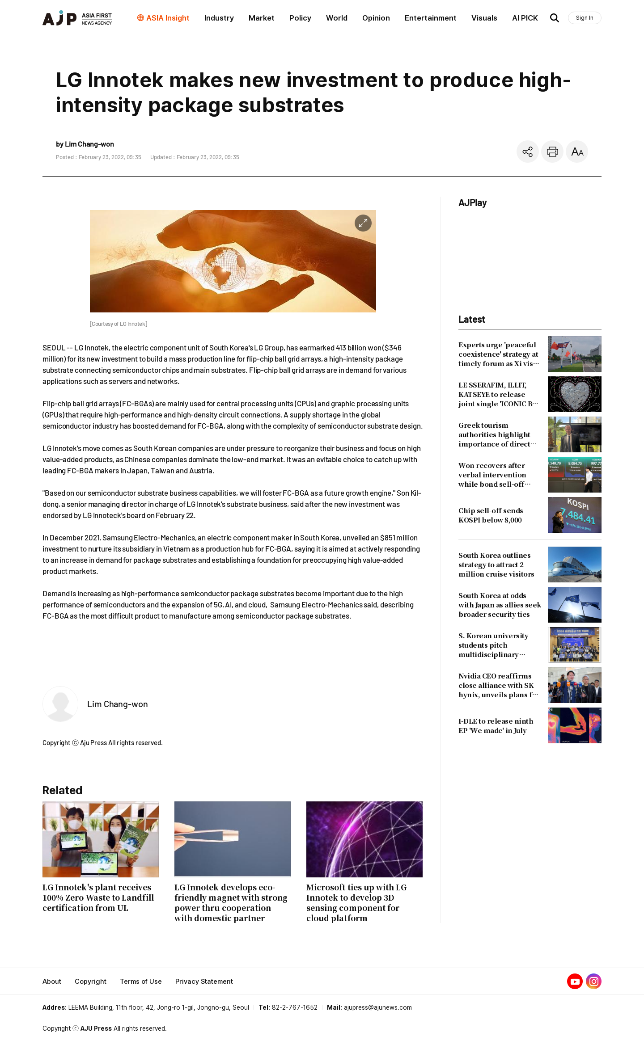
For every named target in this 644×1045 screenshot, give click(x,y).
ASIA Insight (168, 17)
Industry (219, 17)
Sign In (584, 17)
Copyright (90, 982)
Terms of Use (141, 982)
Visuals (484, 17)
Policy (300, 17)
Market (262, 17)
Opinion (376, 17)
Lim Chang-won (117, 703)
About (51, 982)
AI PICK (525, 17)
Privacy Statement (204, 982)
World (336, 17)
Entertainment (431, 17)
